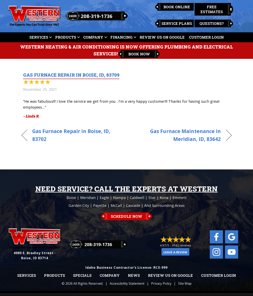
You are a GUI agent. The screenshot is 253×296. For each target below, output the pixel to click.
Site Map (185, 283)
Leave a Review (175, 252)
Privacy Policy (161, 283)
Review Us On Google (162, 37)
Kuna (164, 197)
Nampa (119, 197)
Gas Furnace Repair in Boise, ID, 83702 (71, 135)
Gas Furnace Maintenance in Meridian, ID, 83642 (177, 135)
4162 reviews (181, 245)
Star (152, 197)
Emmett (179, 197)
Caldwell (137, 197)
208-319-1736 (96, 16)
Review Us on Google (170, 275)
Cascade (133, 205)
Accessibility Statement (127, 283)
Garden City (79, 205)
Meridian (88, 197)
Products (65, 37)
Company (93, 37)
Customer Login (206, 37)
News (134, 275)
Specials (82, 275)
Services (38, 37)
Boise (71, 197)
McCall (116, 205)
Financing (121, 37)
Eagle (104, 197)
